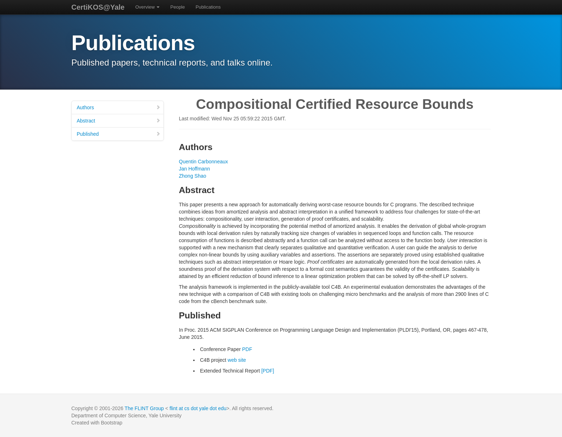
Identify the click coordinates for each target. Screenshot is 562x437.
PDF (247, 349)
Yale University (164, 415)
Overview (147, 7)
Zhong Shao (192, 176)
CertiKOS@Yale (97, 7)
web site (237, 360)
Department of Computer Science (108, 415)
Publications (208, 7)
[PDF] (267, 371)
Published (119, 134)
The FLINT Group (144, 408)
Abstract (119, 121)
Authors (119, 107)
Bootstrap (111, 423)
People (177, 7)
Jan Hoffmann (194, 169)
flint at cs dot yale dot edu (198, 408)
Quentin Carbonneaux (203, 161)
